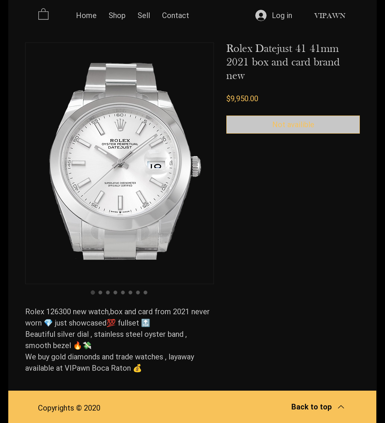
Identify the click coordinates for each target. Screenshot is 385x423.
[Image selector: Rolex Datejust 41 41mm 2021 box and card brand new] (93, 292)
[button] (43, 14)
